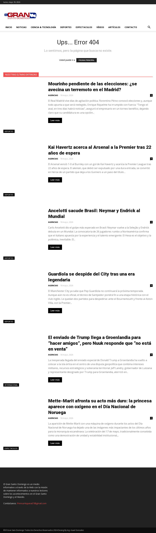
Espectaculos (84, 27)
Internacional (11, 385)
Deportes (65, 27)
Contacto (131, 27)
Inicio (8, 27)
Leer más (55, 120)
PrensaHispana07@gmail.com (31, 503)
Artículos (114, 27)
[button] (149, 27)
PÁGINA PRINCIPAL (86, 60)
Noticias (21, 27)
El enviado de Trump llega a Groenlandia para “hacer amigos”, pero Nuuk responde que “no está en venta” (99, 343)
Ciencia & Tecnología (43, 27)
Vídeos (100, 27)
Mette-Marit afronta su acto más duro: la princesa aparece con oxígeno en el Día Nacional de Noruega (100, 406)
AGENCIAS (53, 95)
